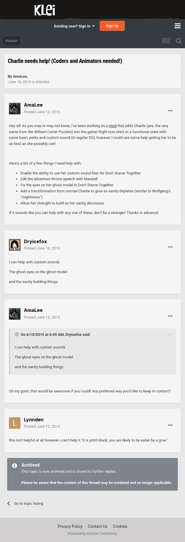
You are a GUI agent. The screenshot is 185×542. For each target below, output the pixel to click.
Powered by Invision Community (92, 534)
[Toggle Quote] (17, 334)
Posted (42, 112)
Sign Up (112, 26)
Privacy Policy (70, 526)
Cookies (120, 526)
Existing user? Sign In (74, 26)
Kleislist (42, 82)
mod (112, 126)
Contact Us (98, 526)
